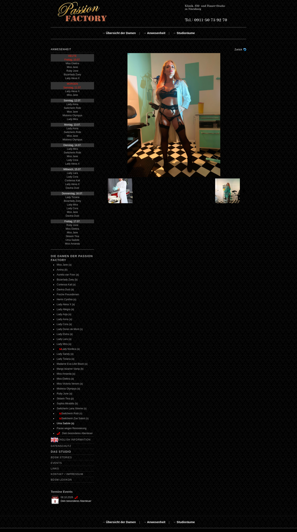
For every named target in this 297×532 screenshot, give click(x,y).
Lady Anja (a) (64, 314)
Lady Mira (72, 119)
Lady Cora (72, 160)
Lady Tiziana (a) (65, 358)
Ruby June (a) (64, 393)
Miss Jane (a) (64, 264)
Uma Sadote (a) (65, 423)
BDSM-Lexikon (61, 479)
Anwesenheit (61, 49)
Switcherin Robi (72, 108)
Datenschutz (61, 446)
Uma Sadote (72, 240)
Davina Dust (72, 187)
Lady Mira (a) (64, 344)
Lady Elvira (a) (65, 334)
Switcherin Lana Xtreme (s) (72, 408)
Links (55, 468)
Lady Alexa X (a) (66, 304)
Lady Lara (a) (64, 339)
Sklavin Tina (72, 236)
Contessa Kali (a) (66, 284)
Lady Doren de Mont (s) (70, 329)
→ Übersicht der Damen (119, 33)
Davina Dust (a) (65, 289)
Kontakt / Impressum (67, 474)
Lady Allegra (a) (65, 309)
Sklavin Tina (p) (65, 398)
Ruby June (72, 70)
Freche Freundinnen (68, 294)
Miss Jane (72, 67)
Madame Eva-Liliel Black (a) (72, 363)
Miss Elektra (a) (65, 378)
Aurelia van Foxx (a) (68, 274)
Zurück (238, 49)
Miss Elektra (72, 63)
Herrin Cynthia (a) (66, 299)
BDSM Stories (61, 457)
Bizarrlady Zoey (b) (67, 279)
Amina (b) (62, 269)
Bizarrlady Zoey (72, 74)
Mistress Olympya (72, 115)
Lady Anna (72, 104)
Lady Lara (72, 173)
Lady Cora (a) (64, 324)
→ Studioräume (184, 33)
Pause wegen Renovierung (71, 428)
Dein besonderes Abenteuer (76, 501)
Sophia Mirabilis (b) (67, 403)
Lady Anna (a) (64, 319)
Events (56, 463)
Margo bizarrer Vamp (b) (70, 368)
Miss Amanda (72, 243)
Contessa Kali (72, 180)
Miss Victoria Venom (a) (70, 383)
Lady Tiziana (72, 197)
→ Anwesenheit (154, 33)
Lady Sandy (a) (65, 354)
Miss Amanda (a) (66, 373)
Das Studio (61, 451)
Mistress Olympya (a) (68, 388)
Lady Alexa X (72, 78)
